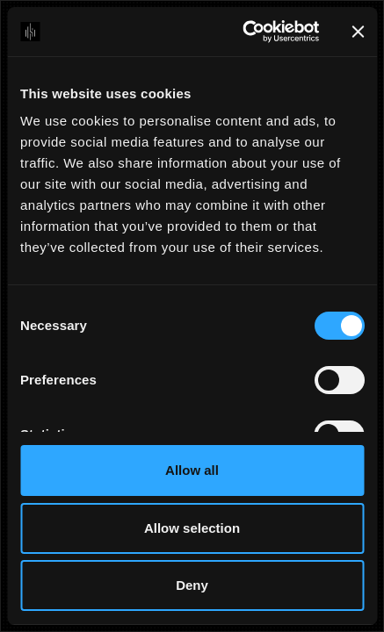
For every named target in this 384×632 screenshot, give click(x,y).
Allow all (192, 470)
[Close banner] (357, 31)
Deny (192, 585)
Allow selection (192, 528)
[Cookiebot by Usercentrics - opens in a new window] (243, 31)
